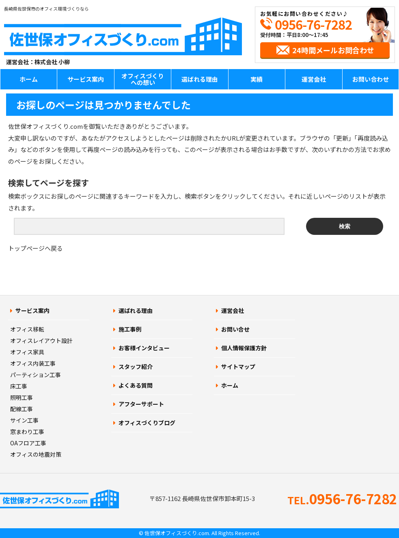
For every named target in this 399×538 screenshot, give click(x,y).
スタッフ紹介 (136, 366)
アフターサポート (141, 404)
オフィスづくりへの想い (142, 79)
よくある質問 (136, 385)
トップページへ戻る (35, 248)
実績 (256, 79)
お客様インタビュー (144, 348)
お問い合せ (235, 329)
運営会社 (314, 79)
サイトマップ (238, 366)
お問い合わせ (370, 79)
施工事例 (130, 329)
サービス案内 (85, 79)
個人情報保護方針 (244, 348)
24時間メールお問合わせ (333, 50)
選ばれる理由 (199, 79)
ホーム (28, 79)
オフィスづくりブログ (147, 423)
